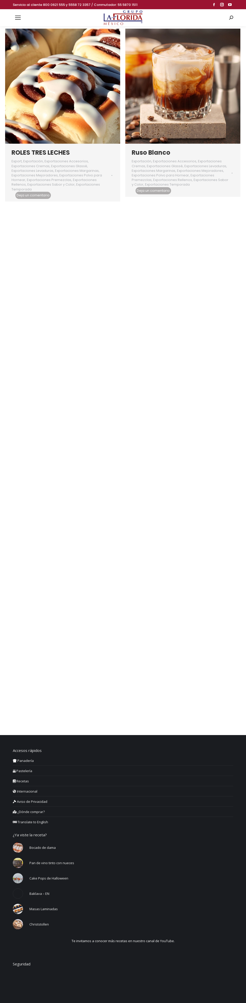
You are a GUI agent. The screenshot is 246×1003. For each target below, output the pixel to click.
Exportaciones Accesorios (66, 161)
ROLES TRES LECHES (41, 152)
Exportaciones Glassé (69, 166)
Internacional (25, 791)
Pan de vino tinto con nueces (51, 863)
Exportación (33, 161)
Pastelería (22, 771)
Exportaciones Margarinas (77, 170)
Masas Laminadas (43, 909)
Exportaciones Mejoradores (35, 175)
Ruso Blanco (151, 152)
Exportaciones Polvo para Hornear (160, 175)
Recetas (21, 781)
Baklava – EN (39, 893)
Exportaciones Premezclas (49, 179)
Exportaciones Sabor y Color (51, 184)
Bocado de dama (42, 847)
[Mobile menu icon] (18, 18)
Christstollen (39, 924)
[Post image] (18, 847)
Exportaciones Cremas (31, 166)
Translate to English (30, 822)
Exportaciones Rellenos (172, 179)
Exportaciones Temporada (167, 184)
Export (17, 161)
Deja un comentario (33, 195)
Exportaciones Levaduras (32, 170)
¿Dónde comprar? (29, 811)
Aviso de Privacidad (30, 801)
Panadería (23, 760)
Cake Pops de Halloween (48, 878)
